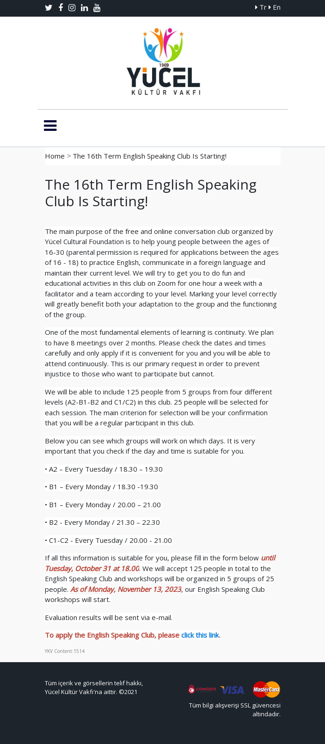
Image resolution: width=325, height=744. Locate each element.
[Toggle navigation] (50, 125)
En (275, 7)
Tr (261, 7)
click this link (200, 634)
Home (55, 155)
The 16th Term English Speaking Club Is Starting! (150, 155)
